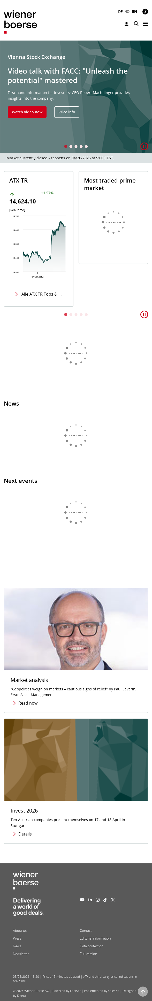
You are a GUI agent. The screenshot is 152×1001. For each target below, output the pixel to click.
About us (20, 930)
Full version (88, 953)
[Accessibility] (145, 11)
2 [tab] (70, 147)
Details (25, 834)
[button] (144, 146)
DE (120, 11)
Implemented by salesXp (101, 991)
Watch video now (27, 111)
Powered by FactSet (66, 991)
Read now (27, 703)
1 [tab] (65, 147)
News (17, 946)
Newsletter (21, 953)
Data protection (91, 946)
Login (126, 24)
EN (134, 11)
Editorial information (95, 938)
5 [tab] (86, 147)
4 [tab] (81, 147)
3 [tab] (76, 147)
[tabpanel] (76, 97)
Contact (86, 930)
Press (17, 938)
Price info (66, 111)
